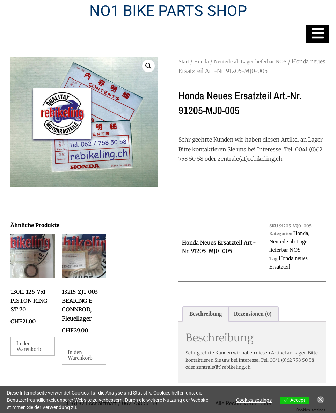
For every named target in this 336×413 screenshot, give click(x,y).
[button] (148, 66)
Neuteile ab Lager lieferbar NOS (250, 62)
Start (183, 62)
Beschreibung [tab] (205, 314)
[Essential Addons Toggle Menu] (317, 34)
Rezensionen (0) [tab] (253, 314)
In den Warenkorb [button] (28, 346)
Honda (201, 62)
